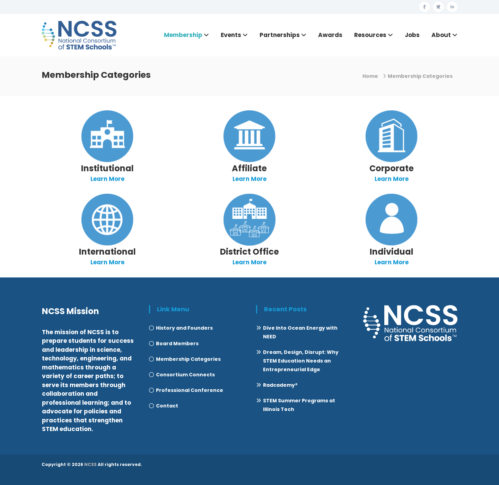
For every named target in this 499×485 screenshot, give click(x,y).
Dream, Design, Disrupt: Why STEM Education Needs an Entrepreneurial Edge (301, 361)
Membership (183, 35)
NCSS (90, 464)
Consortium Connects (185, 374)
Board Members (177, 343)
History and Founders (184, 327)
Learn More (107, 179)
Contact (167, 405)
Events (231, 35)
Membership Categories (188, 359)
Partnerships (280, 35)
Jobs (412, 35)
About (441, 35)
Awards (330, 35)
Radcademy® (280, 385)
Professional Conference (189, 390)
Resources (370, 35)
